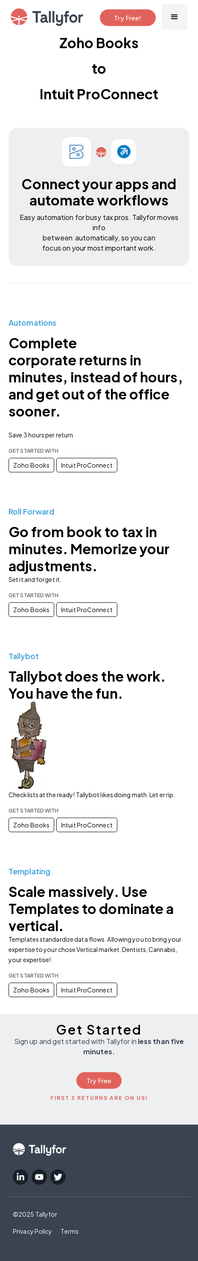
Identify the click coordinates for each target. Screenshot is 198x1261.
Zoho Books (31, 465)
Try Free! (128, 18)
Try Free (99, 1080)
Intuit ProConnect (87, 465)
